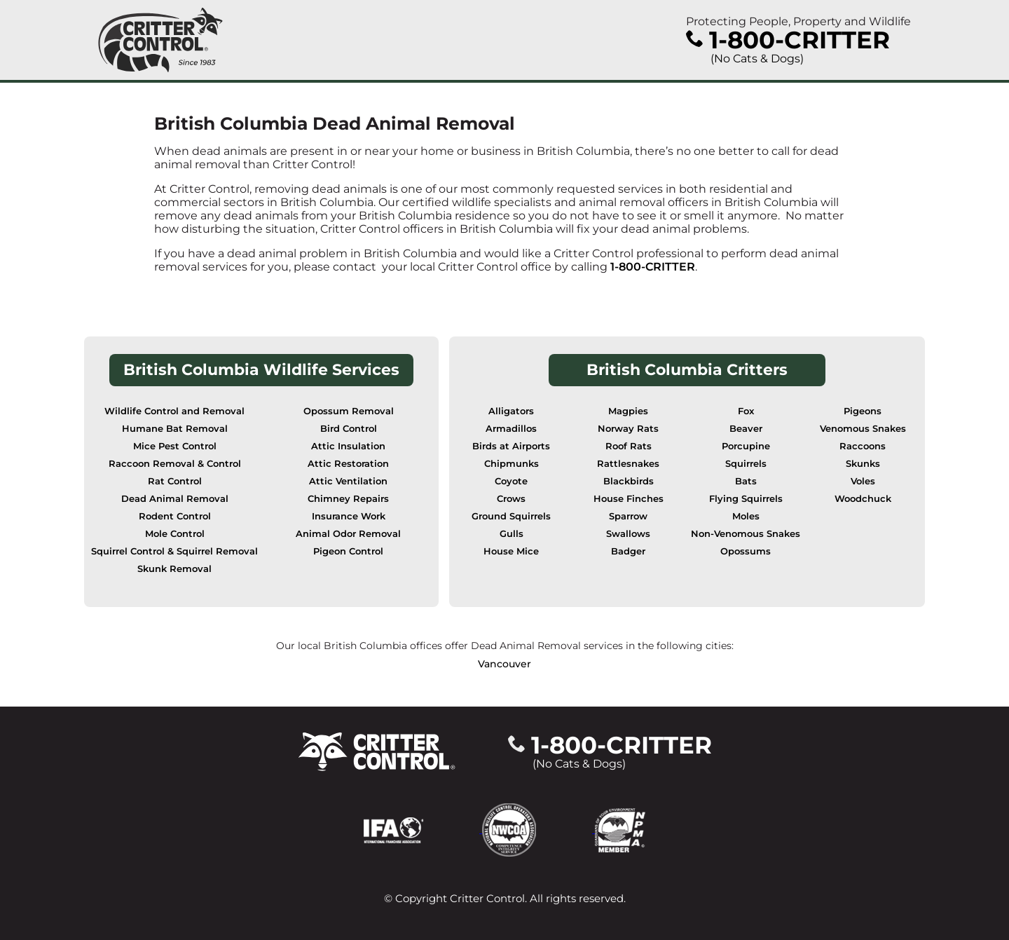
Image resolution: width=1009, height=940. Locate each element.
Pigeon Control (348, 551)
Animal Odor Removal (348, 534)
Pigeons (862, 411)
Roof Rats (628, 446)
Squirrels (746, 463)
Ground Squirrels (511, 516)
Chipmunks (511, 463)
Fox (746, 411)
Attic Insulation (348, 446)
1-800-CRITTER (652, 266)
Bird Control (348, 428)
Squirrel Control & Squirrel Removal (174, 551)
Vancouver (504, 664)
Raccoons (862, 446)
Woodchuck (863, 498)
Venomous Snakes (863, 428)
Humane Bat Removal (175, 428)
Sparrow (628, 516)
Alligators (511, 411)
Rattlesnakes (628, 463)
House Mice (511, 551)
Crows (511, 498)
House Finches (628, 498)
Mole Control (175, 534)
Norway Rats (628, 428)
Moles (746, 516)
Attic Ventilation (348, 481)
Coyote (511, 481)
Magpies (628, 411)
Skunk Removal (174, 569)
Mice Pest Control (175, 446)
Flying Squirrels (746, 498)
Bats (746, 481)
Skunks (863, 463)
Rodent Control (175, 516)
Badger (628, 551)
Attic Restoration (348, 463)
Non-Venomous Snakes (745, 534)
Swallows (628, 534)
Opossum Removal (348, 411)
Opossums (745, 551)
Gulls (511, 534)
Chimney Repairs (348, 498)
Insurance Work (348, 516)
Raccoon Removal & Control (175, 463)
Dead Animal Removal (174, 498)
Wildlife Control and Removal (174, 411)
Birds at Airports (511, 446)
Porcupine (746, 446)
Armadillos (511, 428)
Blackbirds (628, 481)
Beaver (745, 428)
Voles (863, 481)
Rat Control (175, 481)
